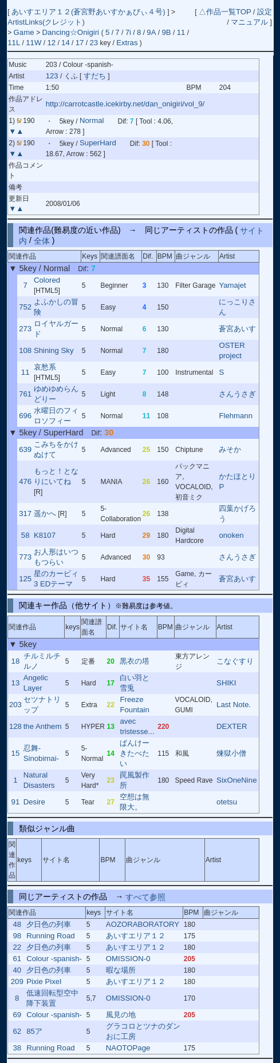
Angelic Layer (35, 682)
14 (65, 42)
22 (17, 947)
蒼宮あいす (237, 328)
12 (51, 42)
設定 (264, 11)
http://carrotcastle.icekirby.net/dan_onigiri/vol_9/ (125, 104)
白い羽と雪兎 (134, 682)
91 (15, 802)
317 (25, 513)
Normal (92, 121)
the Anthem (42, 726)
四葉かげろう (237, 513)
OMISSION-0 (128, 958)
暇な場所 (121, 970)
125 (25, 578)
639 (25, 449)
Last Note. (233, 704)
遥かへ (45, 513)
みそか (230, 449)
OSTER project (231, 350)
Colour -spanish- (54, 958)
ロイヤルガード (56, 328)
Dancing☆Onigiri (71, 32)
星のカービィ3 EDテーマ (56, 578)
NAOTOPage (128, 1048)
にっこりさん (237, 307)
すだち (96, 76)
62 (17, 1031)
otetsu (226, 802)
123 (52, 76)
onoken (231, 535)
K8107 (45, 535)
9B (166, 32)
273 (25, 328)
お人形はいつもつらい (56, 557)
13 (15, 683)
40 (17, 970)
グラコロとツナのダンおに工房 (143, 1031)
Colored (47, 280)
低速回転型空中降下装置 (52, 998)
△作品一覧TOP (225, 11)
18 (15, 661)
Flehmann (236, 415)
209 (17, 981)
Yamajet (232, 285)
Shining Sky (54, 350)
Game (25, 32)
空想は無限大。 (134, 801)
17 (80, 42)
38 (17, 1048)
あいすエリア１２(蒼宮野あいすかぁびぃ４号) (89, 11)
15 (15, 753)
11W (33, 42)
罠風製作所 (134, 780)
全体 (42, 240)
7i (128, 32)
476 (25, 481)
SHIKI (226, 683)
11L (13, 42)
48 (17, 924)
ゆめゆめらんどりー (56, 393)
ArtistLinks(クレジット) (46, 22)
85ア (34, 1031)
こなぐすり (235, 661)
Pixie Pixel (43, 981)
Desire (34, 802)
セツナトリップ (42, 704)
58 (25, 535)
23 (93, 42)
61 (17, 958)
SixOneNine (236, 780)
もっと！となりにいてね (56, 476)
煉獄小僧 (231, 753)
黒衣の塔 (134, 661)
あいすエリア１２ (135, 935)
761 (25, 394)
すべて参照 (145, 896)
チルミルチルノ (42, 661)
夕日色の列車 (48, 924)
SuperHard (98, 143)
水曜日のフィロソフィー (56, 415)
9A (151, 32)
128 (15, 726)
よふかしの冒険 (56, 307)
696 (25, 415)
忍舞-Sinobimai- (41, 753)
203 (15, 704)
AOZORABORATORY (142, 924)
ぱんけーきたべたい (134, 753)
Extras (126, 42)
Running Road (50, 935)
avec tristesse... (137, 726)
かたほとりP (237, 481)
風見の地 (121, 1014)
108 (25, 350)
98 (17, 935)
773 (25, 557)
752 (25, 307)
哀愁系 (45, 367)
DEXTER (231, 726)
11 (181, 32)
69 (17, 1014)
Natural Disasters (39, 780)
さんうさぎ (237, 394)
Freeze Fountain (134, 704)
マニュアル (249, 22)
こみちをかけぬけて (56, 449)
